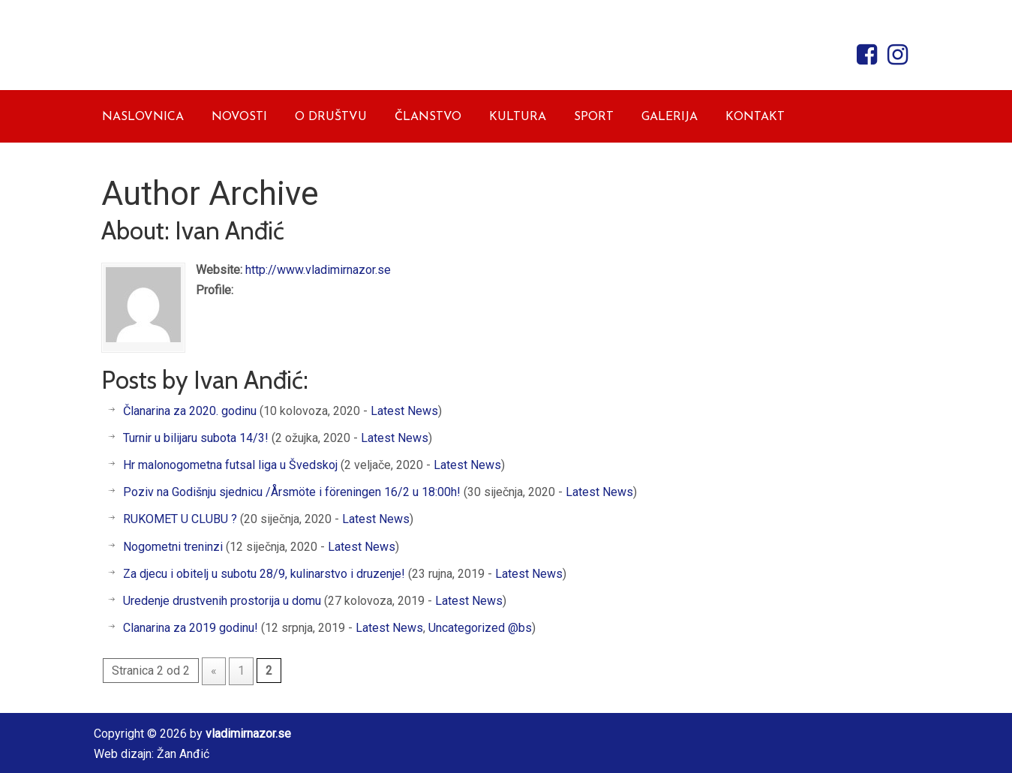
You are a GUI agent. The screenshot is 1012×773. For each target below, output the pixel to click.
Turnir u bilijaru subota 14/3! (196, 438)
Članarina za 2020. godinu (190, 411)
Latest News (404, 411)
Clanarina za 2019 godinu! (190, 628)
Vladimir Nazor (236, 51)
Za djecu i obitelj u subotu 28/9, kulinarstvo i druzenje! (264, 574)
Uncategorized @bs (480, 628)
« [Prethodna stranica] (214, 670)
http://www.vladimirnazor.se (318, 270)
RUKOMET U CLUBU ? (180, 519)
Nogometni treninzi (173, 547)
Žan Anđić (183, 754)
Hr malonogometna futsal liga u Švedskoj (230, 465)
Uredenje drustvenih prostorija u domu (222, 601)
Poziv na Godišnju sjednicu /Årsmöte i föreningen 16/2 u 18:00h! (292, 492)
